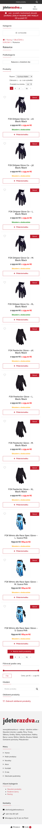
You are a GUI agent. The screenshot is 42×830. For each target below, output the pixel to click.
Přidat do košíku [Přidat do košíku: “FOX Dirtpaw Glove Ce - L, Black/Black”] (22, 227)
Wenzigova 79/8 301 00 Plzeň (16, 818)
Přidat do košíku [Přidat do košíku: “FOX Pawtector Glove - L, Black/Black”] (22, 412)
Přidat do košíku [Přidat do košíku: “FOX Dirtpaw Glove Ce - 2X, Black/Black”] (22, 134)
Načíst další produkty (22, 651)
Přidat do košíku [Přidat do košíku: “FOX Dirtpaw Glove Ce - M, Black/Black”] (22, 273)
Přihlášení (15, 827)
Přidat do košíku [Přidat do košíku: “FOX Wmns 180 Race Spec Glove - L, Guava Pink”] (22, 551)
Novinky (8, 761)
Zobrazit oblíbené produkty (18, 701)
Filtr (7, 676)
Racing (9, 40)
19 (27, 657)
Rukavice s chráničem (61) (20, 62)
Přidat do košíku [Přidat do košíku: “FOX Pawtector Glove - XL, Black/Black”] (22, 505)
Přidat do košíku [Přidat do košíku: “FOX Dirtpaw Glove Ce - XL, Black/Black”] (22, 320)
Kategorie (21, 33)
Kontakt (8, 768)
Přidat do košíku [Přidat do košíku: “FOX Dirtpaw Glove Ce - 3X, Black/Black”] (22, 181)
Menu (35, 8)
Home (7, 753)
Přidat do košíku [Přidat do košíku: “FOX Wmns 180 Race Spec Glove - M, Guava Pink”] (22, 597)
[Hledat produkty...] (36, 2)
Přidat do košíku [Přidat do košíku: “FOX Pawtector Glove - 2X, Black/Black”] (22, 366)
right (30, 657)
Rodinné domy (13, 792)
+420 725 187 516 (11, 814)
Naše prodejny (10, 757)
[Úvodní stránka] (4, 40)
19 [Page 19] (27, 88)
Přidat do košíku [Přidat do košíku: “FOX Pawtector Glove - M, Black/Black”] (22, 458)
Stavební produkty (14, 789)
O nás (7, 772)
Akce (7, 764)
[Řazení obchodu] (24, 76)
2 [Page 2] (15, 88)
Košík (26, 827)
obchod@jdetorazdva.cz (14, 810)
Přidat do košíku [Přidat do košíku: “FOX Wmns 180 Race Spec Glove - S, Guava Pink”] (22, 644)
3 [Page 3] (19, 88)
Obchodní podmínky (12, 776)
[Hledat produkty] (24, 2)
